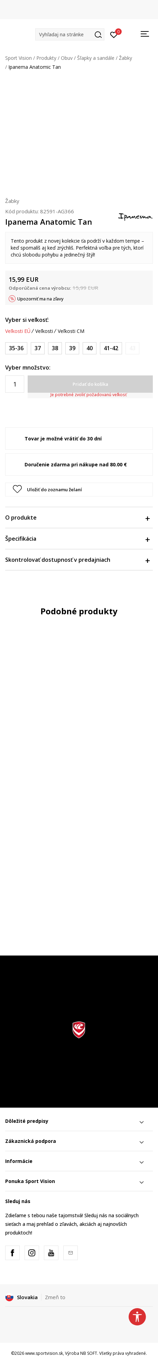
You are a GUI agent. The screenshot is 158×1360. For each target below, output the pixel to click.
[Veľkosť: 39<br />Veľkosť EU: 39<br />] (72, 348)
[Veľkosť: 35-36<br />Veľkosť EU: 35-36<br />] (16, 348)
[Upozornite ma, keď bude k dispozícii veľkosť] (132, 348)
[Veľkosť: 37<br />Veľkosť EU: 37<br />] (38, 348)
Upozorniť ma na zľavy (40, 299)
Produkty (46, 58)
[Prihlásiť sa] (114, 34)
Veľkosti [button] (44, 331)
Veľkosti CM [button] (71, 331)
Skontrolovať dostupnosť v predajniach (77, 559)
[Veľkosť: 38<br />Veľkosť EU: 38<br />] (55, 348)
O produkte (77, 517)
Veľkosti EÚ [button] (17, 331)
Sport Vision (18, 58)
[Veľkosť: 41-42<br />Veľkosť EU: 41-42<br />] (111, 348)
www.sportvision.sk (44, 1353)
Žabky (125, 58)
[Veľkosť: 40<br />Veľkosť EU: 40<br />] (89, 348)
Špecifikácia (77, 538)
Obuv (67, 58)
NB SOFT (88, 1353)
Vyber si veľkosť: (27, 320)
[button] (69, 34)
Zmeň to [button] (55, 1297)
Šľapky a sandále (95, 58)
